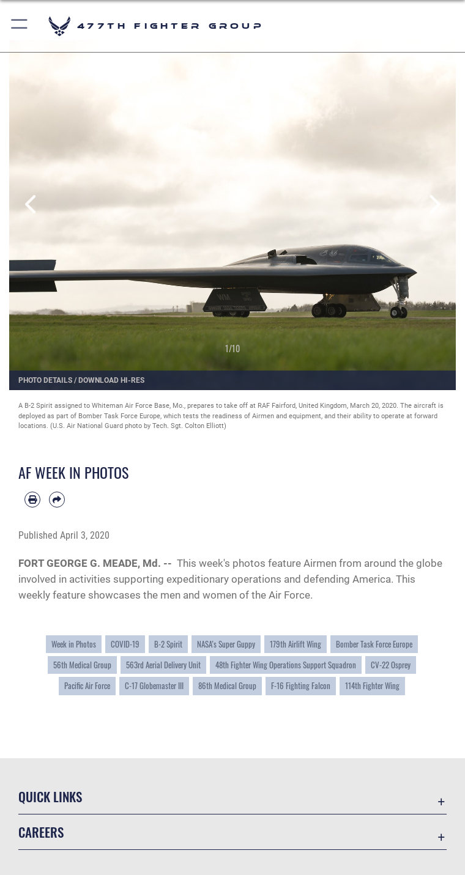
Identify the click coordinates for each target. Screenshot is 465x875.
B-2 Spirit (168, 644)
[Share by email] (57, 500)
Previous (31, 204)
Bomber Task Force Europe (374, 644)
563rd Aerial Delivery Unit (163, 665)
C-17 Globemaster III (154, 686)
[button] (20, 26)
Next (433, 204)
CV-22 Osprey (391, 665)
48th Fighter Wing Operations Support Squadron (285, 665)
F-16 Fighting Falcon (300, 686)
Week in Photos (73, 644)
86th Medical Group (227, 686)
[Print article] (32, 500)
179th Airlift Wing (295, 644)
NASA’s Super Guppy (226, 644)
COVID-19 (125, 644)
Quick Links (50, 796)
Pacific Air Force (87, 686)
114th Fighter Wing (372, 686)
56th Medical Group (82, 665)
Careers (41, 831)
